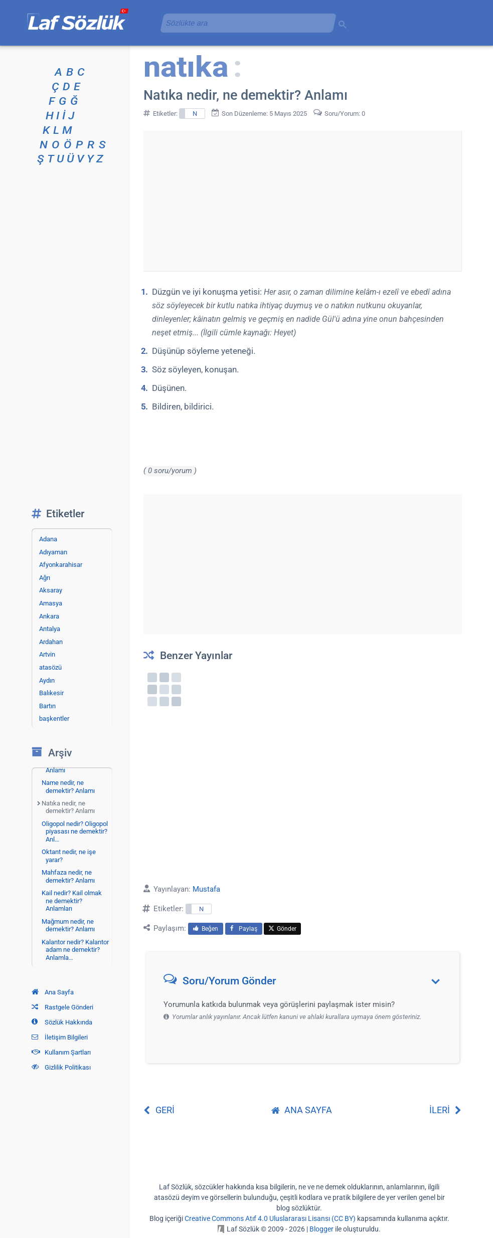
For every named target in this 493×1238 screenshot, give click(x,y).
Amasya (50, 603)
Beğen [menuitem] (205, 928)
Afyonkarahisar (60, 564)
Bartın (47, 706)
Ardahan (51, 642)
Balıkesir (51, 693)
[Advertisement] (302, 201)
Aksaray (50, 590)
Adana (48, 539)
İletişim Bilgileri (60, 1037)
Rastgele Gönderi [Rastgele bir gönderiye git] (62, 1007)
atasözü (50, 667)
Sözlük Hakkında (62, 1022)
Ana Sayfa (53, 992)
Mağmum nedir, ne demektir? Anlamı (68, 925)
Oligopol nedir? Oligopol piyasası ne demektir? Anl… (75, 831)
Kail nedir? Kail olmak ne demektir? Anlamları (72, 900)
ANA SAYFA (301, 1110)
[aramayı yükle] (244, 23)
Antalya (49, 629)
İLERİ (445, 1110)
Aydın (47, 680)
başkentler (54, 718)
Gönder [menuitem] (282, 928)
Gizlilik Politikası (61, 1067)
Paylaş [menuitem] (243, 928)
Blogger (321, 1229)
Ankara (49, 616)
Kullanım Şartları (61, 1052)
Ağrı (44, 577)
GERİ (159, 1110)
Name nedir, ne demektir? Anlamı (68, 786)
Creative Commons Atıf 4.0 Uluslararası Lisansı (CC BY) (270, 1218)
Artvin (47, 654)
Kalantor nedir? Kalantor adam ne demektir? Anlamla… (75, 949)
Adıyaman (53, 552)
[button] (306, 983)
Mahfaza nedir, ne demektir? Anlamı (68, 876)
